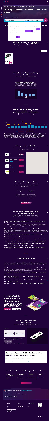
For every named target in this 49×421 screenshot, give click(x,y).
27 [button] (10, 37)
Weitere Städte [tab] (16, 355)
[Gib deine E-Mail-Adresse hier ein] (15, 336)
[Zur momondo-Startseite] (6, 1)
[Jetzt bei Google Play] (40, 404)
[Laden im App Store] (40, 406)
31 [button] (18, 37)
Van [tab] (30, 118)
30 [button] (16, 37)
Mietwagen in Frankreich (12, 6)
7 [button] (12, 30)
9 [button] (16, 30)
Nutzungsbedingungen (20, 343)
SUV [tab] (27, 118)
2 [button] (16, 28)
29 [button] (14, 37)
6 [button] (10, 30)
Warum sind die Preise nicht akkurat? (26, 396)
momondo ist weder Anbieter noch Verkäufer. (26, 393)
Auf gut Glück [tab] (32, 355)
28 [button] (12, 37)
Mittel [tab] (22, 118)
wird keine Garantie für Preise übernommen (26, 390)
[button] (1, 1)
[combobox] (6, 17)
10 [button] (18, 30)
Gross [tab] (25, 118)
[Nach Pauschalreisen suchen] (1, 10)
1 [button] (14, 28)
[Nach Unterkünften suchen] (1, 6)
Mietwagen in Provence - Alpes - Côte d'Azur (21, 6)
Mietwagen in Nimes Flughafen (30, 361)
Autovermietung (6, 6)
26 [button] (30, 37)
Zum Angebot (11, 63)
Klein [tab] (19, 118)
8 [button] (14, 30)
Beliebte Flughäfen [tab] (9, 355)
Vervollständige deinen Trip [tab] (24, 355)
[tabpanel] (26, 91)
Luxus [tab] (33, 118)
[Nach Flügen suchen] (1, 4)
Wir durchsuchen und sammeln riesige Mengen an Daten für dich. (26, 394)
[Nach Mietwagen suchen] (1, 8)
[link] (21, 154)
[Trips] (1, 12)
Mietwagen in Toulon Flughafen (10, 361)
